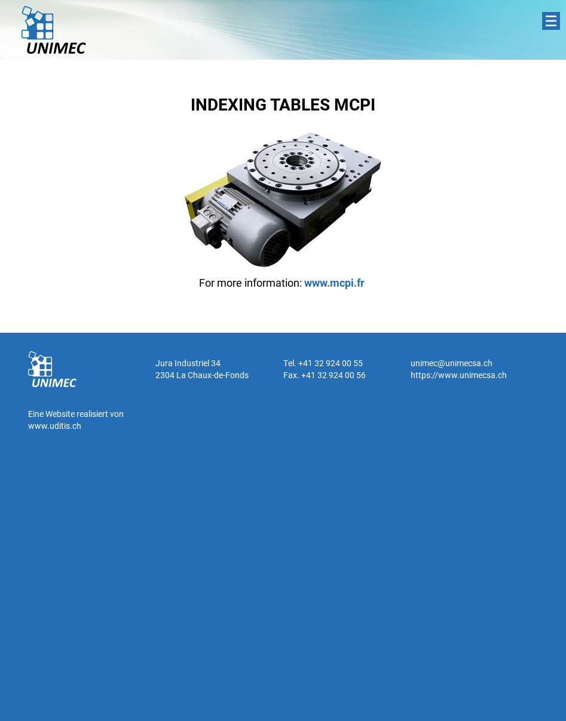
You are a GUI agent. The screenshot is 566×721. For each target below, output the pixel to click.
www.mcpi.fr (334, 282)
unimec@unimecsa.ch (451, 363)
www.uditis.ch (54, 425)
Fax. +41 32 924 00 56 (324, 375)
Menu (551, 21)
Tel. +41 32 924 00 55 (323, 363)
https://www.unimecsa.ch (459, 375)
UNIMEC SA (54, 30)
